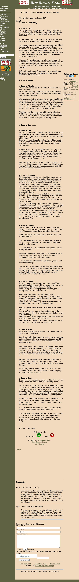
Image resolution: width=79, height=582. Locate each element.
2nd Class (44, 8)
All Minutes (39, 444)
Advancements (5, 16)
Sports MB (72, 84)
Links (2, 78)
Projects (3, 31)
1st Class (51, 8)
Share (18, 449)
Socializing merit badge (44, 568)
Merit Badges (4, 27)
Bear (48, 6)
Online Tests (4, 51)
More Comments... (68, 99)
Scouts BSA (4, 8)
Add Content (55, 566)
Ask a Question (40, 566)
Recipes (3, 33)
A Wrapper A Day (44, 440)
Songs (2, 36)
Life (60, 8)
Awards (2, 18)
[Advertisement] (71, 40)
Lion (35, 6)
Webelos (53, 6)
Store (2, 47)
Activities (3, 14)
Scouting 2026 (25, 566)
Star (57, 8)
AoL (58, 6)
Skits (1, 34)
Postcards (3, 46)
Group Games (5, 21)
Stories (2, 38)
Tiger (39, 6)
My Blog (3, 10)
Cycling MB (75, 82)
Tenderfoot (36, 8)
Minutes (2, 29)
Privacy (2, 80)
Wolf (43, 6)
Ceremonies (4, 20)
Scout (29, 8)
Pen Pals (3, 44)
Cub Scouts (4, 7)
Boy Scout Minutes (39, 442)
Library (2, 49)
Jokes (2, 25)
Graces (2, 23)
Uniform (3, 40)
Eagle (65, 8)
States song (73, 81)
